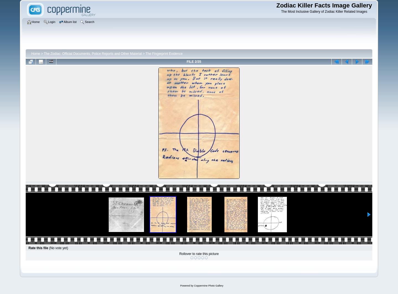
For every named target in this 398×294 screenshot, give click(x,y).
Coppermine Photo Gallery (208, 285)
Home (35, 54)
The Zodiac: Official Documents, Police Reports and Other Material (93, 54)
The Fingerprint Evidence (164, 54)
